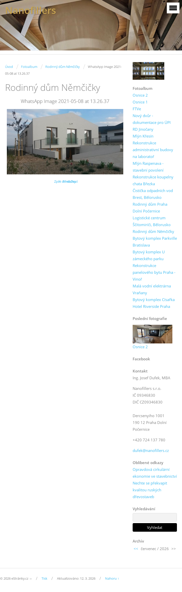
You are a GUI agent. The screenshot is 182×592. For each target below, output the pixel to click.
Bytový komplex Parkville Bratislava (155, 242)
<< (136, 548)
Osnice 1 (140, 101)
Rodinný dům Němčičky (62, 66)
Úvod (9, 66)
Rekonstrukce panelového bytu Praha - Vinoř (154, 272)
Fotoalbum (29, 66)
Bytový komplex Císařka (154, 299)
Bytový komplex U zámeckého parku (149, 255)
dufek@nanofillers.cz (151, 450)
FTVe (137, 108)
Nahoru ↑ (112, 578)
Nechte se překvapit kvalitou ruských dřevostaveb (150, 489)
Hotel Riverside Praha (151, 306)
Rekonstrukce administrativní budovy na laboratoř (153, 149)
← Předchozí (68, 181)
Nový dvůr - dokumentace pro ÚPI (152, 119)
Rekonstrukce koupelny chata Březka (153, 180)
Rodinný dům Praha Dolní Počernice (150, 207)
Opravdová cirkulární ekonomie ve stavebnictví (155, 473)
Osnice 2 (140, 95)
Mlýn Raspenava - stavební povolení (148, 167)
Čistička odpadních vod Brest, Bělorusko (153, 194)
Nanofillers (30, 10)
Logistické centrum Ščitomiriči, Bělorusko (152, 221)
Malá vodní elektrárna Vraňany (152, 289)
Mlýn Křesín (143, 136)
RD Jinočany (143, 129)
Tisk (44, 578)
